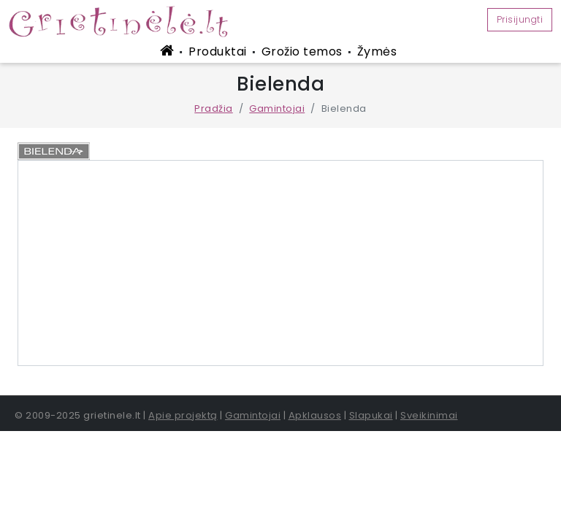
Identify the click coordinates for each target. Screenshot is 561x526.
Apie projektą (183, 415)
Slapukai (371, 415)
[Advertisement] (280, 263)
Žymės (377, 51)
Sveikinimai (429, 415)
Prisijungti (520, 19)
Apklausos (315, 415)
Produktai (217, 51)
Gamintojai (277, 108)
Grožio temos (302, 51)
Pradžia (213, 108)
